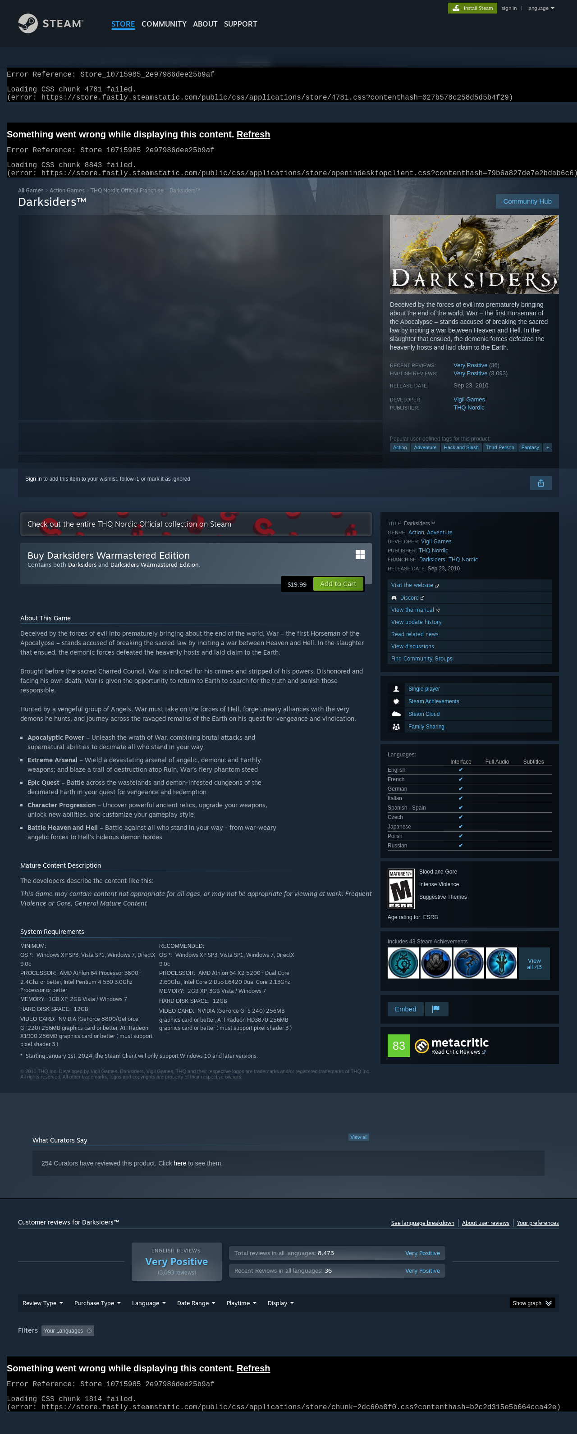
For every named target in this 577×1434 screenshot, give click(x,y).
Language (145, 1320)
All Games (31, 201)
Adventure (425, 458)
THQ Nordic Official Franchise (127, 201)
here (180, 1174)
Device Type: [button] (480, 1348)
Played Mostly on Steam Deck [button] (289, 1348)
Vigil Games (469, 410)
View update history (416, 922)
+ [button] (547, 458)
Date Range (193, 1320)
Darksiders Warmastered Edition (154, 575)
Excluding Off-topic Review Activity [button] (154, 1348)
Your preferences (538, 1233)
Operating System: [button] (364, 1348)
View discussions (412, 946)
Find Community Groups (422, 959)
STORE (123, 23)
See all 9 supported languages (424, 665)
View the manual (416, 910)
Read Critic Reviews (456, 1033)
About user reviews (485, 1233)
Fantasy (530, 458)
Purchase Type (94, 1320)
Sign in (33, 490)
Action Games (67, 201)
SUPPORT (240, 23)
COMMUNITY (164, 23)
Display (277, 1320)
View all (358, 1148)
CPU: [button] (410, 1348)
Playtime (238, 1320)
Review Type (39, 1320)
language (538, 8)
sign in (509, 8)
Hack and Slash (461, 458)
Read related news (415, 934)
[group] (288, 1349)
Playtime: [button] (224, 1348)
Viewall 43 (534, 781)
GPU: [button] (441, 1348)
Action (400, 458)
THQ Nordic (469, 418)
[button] (338, 594)
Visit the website (415, 885)
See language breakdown (422, 1233)
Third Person (500, 458)
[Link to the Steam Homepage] (57, 31)
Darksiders (432, 859)
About (205, 23)
